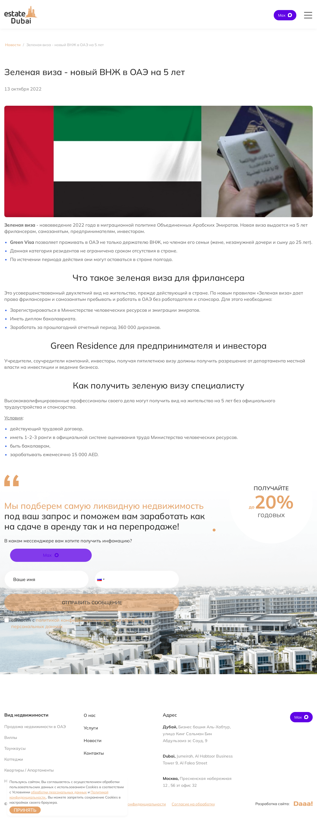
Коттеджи (13, 759)
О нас (90, 715)
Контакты (94, 753)
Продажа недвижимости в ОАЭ (35, 726)
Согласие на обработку (193, 804)
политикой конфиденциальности (73, 620)
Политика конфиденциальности (136, 804)
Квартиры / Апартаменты (29, 770)
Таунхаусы (15, 748)
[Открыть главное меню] (308, 15)
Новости (92, 740)
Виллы (10, 737)
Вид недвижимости (26, 715)
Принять (25, 810)
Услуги (91, 728)
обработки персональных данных (59, 792)
